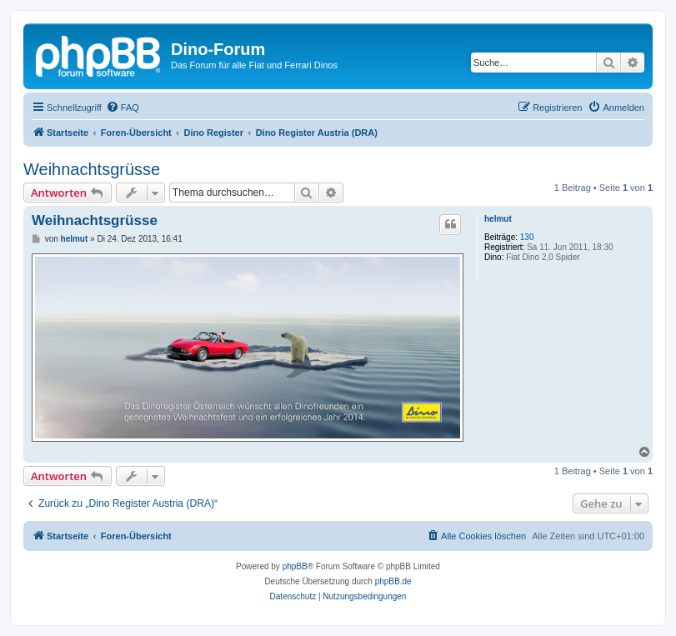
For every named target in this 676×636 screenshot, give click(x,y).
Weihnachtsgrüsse (91, 169)
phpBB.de (393, 581)
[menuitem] (122, 108)
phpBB (295, 566)
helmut (498, 218)
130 (527, 237)
